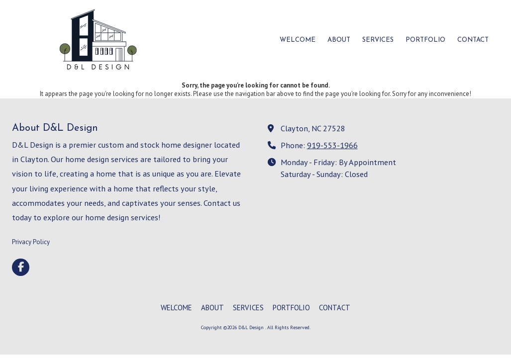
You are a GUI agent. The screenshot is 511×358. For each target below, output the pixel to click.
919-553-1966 (332, 145)
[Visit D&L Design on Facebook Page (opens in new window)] (20, 267)
